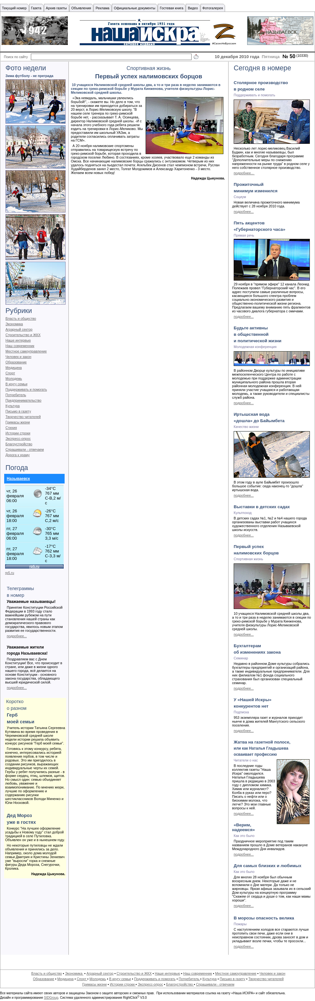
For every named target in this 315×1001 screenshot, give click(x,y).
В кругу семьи (16, 384)
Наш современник (19, 346)
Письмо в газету (18, 411)
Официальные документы (134, 8)
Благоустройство (18, 444)
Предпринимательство (23, 400)
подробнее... (17, 636)
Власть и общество (20, 318)
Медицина (13, 368)
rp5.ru (9, 573)
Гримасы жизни (17, 422)
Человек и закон (18, 357)
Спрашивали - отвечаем (24, 449)
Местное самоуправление (26, 351)
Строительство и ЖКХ (22, 335)
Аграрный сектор (18, 329)
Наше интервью (18, 340)
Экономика (14, 324)
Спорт (10, 373)
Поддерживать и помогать (26, 389)
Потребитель (15, 395)
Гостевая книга (171, 8)
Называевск (18, 478)
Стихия (11, 428)
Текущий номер (14, 8)
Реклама (102, 8)
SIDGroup (51, 997)
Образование (16, 362)
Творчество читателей (23, 417)
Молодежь (13, 378)
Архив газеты (56, 8)
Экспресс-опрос (18, 438)
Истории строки (17, 433)
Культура (12, 406)
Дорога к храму (17, 455)
